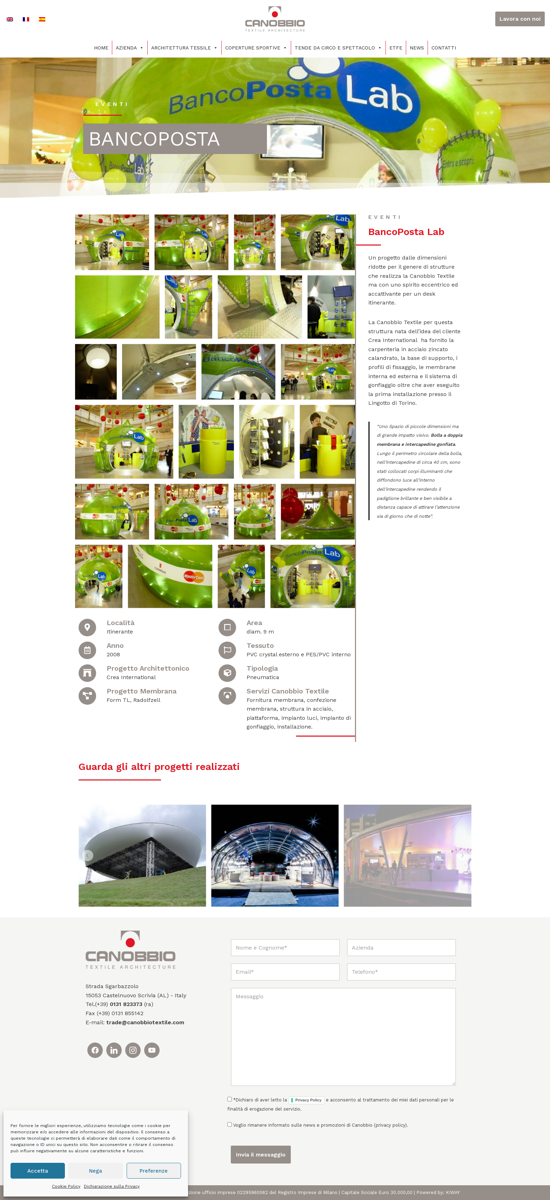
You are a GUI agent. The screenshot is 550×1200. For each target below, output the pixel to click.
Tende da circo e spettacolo (338, 48)
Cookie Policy (66, 1186)
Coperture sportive (256, 48)
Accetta (37, 1171)
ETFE (395, 48)
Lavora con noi (520, 18)
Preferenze (154, 1171)
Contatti (443, 48)
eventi (112, 104)
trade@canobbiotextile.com (145, 1022)
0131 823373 (126, 1004)
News (417, 48)
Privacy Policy (308, 1100)
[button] (87, 855)
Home (101, 48)
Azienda (130, 48)
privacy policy (390, 1125)
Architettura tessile (184, 48)
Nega (95, 1171)
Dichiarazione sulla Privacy (112, 1186)
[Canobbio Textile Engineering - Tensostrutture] (275, 19)
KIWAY (453, 1192)
